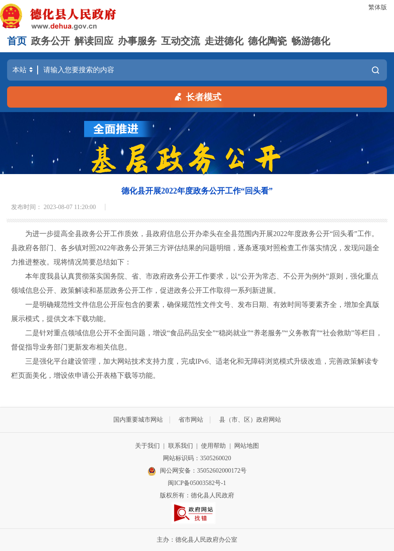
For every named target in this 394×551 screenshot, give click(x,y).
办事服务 (137, 41)
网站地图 (246, 445)
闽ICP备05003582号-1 (197, 483)
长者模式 (197, 96)
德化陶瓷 (267, 41)
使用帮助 (213, 445)
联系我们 (180, 445)
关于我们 (147, 445)
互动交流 (180, 41)
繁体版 (377, 7)
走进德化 (224, 41)
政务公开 (50, 41)
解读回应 (93, 41)
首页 (17, 41)
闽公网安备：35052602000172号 (197, 471)
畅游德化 (310, 41)
